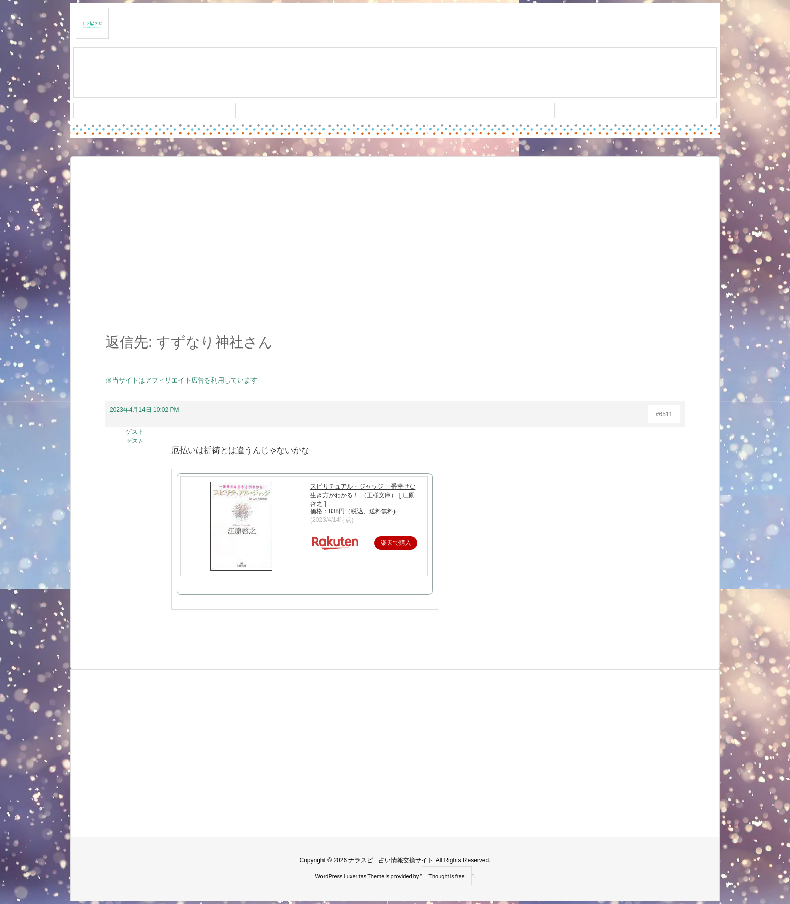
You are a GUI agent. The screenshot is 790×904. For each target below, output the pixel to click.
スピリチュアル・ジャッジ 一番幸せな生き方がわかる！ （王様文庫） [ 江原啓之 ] (362, 495)
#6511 (664, 414)
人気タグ (476, 111)
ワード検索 (314, 111)
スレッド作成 (395, 73)
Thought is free (446, 876)
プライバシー (638, 111)
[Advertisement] (395, 251)
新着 (151, 111)
